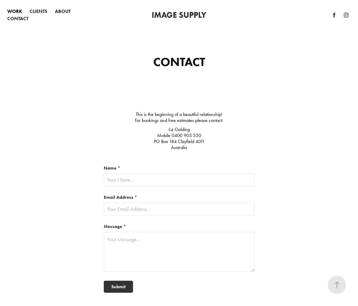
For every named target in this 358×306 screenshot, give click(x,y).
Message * (115, 226)
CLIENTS (38, 11)
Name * (112, 168)
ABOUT (63, 11)
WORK (14, 11)
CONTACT (17, 18)
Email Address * (120, 197)
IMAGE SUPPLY (179, 15)
